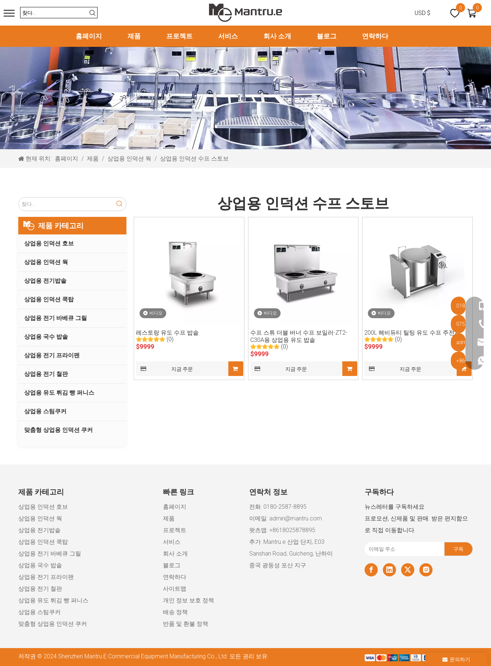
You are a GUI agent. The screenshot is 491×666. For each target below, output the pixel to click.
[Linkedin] (389, 569)
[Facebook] (371, 569)
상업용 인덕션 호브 (49, 243)
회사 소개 (277, 36)
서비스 (228, 36)
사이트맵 (174, 588)
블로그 (326, 36)
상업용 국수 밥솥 (46, 336)
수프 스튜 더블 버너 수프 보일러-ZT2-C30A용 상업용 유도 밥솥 (298, 336)
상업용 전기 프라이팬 (52, 355)
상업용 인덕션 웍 (46, 262)
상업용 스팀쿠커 (45, 411)
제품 (134, 36)
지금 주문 (164, 368)
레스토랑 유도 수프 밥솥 (167, 332)
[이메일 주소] (403, 549)
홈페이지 (89, 36)
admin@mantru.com (295, 518)
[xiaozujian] (419, 657)
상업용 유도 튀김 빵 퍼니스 (59, 392)
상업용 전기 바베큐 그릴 (55, 318)
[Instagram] (426, 569)
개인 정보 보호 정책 (188, 600)
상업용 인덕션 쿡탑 (49, 299)
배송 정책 (175, 612)
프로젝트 (179, 36)
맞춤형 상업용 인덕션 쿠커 (58, 429)
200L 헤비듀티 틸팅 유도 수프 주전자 (412, 332)
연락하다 (375, 36)
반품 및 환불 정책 (185, 623)
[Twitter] (407, 569)
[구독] (458, 549)
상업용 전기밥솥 (45, 280)
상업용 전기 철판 (46, 373)
